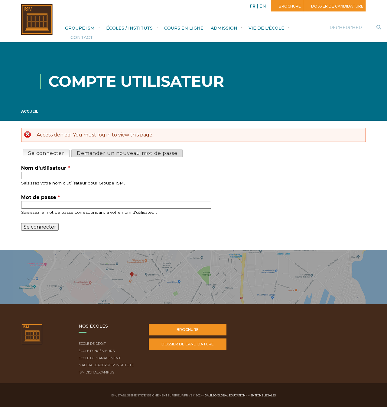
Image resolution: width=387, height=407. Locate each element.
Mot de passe (40, 197)
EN (262, 6)
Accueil (29, 111)
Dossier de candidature (336, 6)
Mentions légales (262, 395)
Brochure (289, 6)
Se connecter (48, 153)
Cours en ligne (183, 28)
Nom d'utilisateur (45, 168)
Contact (81, 37)
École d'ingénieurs (97, 351)
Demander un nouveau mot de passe (127, 153)
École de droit (92, 343)
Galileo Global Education (225, 395)
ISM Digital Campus (96, 372)
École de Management (100, 358)
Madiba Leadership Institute (106, 365)
